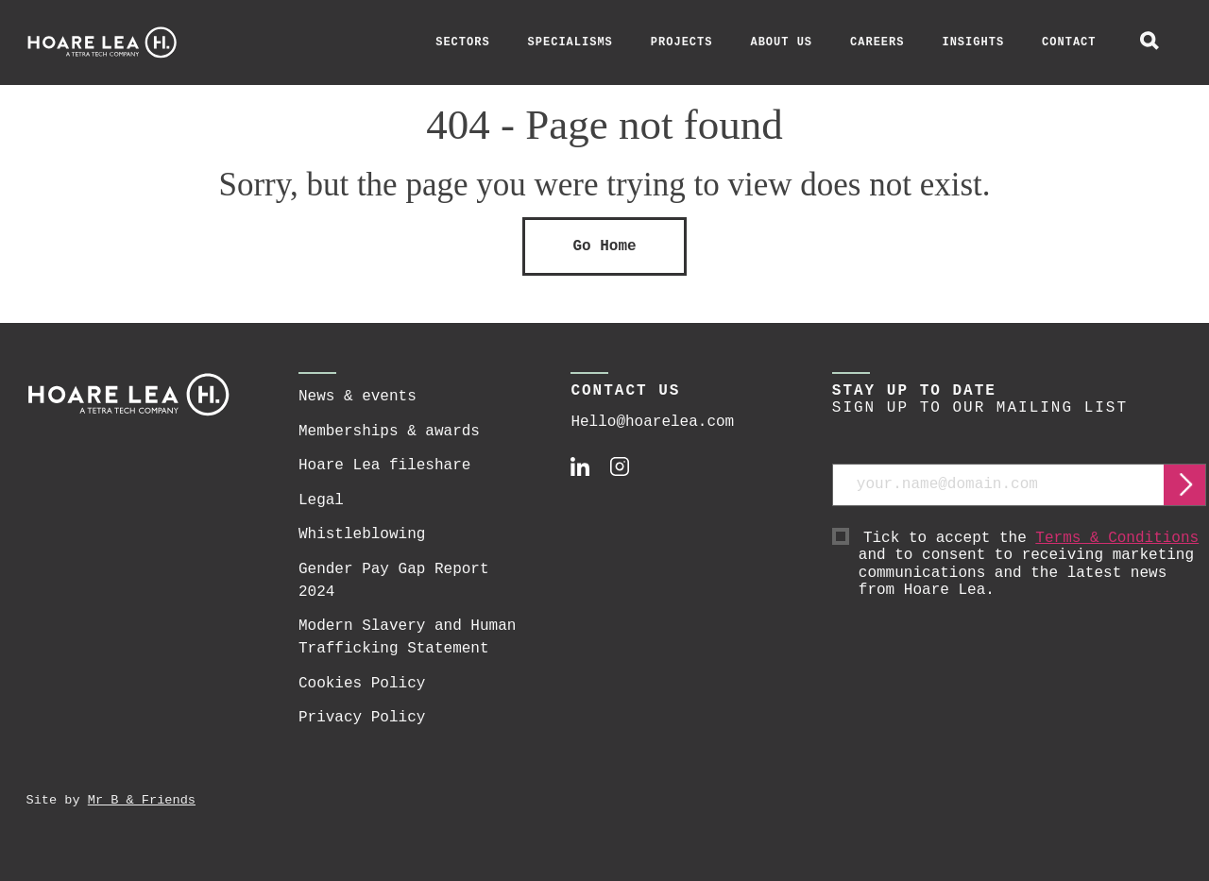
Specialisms (570, 42)
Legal (321, 500)
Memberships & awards (389, 431)
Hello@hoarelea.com (652, 422)
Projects (682, 42)
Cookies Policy (361, 683)
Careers (877, 42)
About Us (781, 42)
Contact (1069, 42)
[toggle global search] (1149, 42)
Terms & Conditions (1117, 538)
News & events (357, 396)
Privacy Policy (361, 717)
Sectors (462, 42)
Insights (973, 42)
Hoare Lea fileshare (384, 465)
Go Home (604, 246)
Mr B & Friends (142, 800)
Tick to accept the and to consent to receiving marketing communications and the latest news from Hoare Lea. (1033, 565)
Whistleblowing (361, 534)
